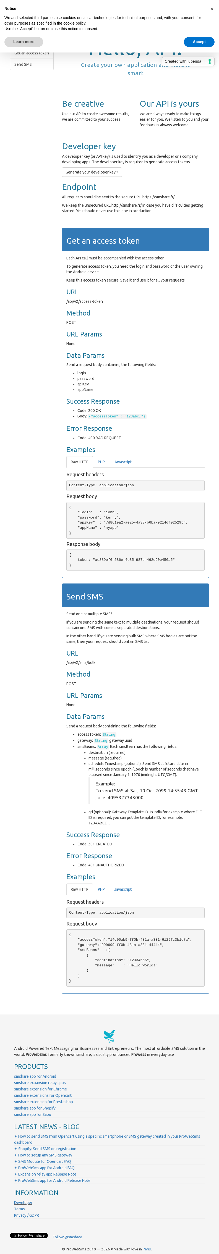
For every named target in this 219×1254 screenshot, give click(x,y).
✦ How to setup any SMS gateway (43, 1155)
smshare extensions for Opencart (43, 1095)
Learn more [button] (23, 42)
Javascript (123, 462)
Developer (23, 1202)
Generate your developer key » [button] (92, 172)
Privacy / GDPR (26, 1215)
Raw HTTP (79, 462)
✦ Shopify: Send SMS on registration (45, 1149)
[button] (211, 8)
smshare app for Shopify (35, 1108)
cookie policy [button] (74, 23)
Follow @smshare (67, 1237)
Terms (19, 1209)
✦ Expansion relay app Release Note (45, 1174)
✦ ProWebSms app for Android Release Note (52, 1180)
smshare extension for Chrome (40, 1089)
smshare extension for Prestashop (43, 1102)
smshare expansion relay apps (40, 1083)
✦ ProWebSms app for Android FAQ (44, 1168)
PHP (101, 462)
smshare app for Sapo (32, 1114)
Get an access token (31, 53)
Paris (147, 1249)
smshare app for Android (35, 1076)
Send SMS (23, 64)
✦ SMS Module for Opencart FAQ (42, 1161)
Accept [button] (199, 42)
